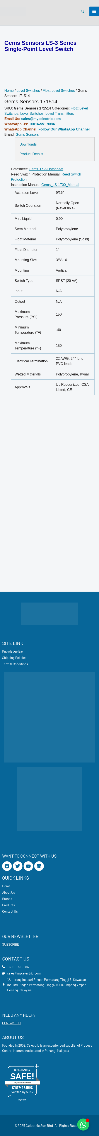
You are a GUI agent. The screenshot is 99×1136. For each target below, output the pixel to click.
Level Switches (28, 90)
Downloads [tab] (28, 144)
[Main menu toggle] (94, 11)
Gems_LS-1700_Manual (60, 185)
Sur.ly (29, 1092)
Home (9, 90)
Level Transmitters (60, 113)
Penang (50, 1051)
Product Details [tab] (31, 154)
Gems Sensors (27, 134)
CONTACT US (11, 1023)
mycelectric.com (22, 1082)
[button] (82, 11)
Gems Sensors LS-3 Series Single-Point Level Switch (40, 46)
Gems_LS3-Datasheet (46, 169)
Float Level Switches (59, 90)
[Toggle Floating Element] (83, 1125)
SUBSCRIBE (10, 944)
